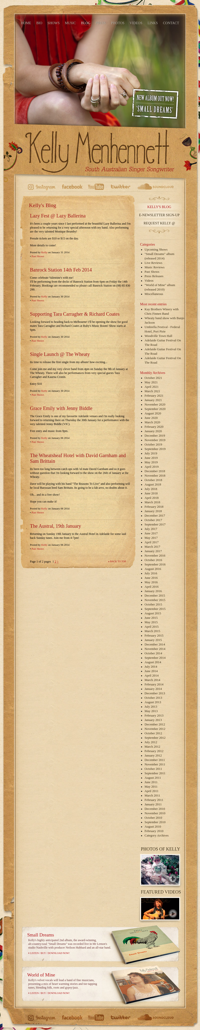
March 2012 (152, 746)
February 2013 (154, 715)
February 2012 (154, 751)
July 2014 (151, 666)
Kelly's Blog (159, 207)
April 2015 (152, 626)
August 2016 (153, 569)
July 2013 (151, 706)
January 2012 (153, 755)
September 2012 (155, 737)
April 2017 (152, 542)
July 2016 (151, 573)
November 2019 (155, 440)
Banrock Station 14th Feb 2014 (61, 269)
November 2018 (155, 475)
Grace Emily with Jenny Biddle (61, 408)
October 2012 (153, 733)
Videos (149, 280)
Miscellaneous (154, 294)
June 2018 (151, 493)
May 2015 (151, 622)
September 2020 (155, 409)
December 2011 (155, 760)
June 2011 (151, 782)
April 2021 (152, 387)
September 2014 (155, 658)
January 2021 (153, 400)
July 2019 (151, 453)
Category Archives (157, 835)
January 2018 (153, 511)
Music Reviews (155, 267)
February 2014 (154, 684)
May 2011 (151, 786)
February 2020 (154, 426)
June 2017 (151, 533)
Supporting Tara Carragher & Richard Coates (75, 314)
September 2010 (155, 822)
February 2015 (154, 635)
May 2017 (151, 538)
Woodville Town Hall (158, 336)
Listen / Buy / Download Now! (50, 953)
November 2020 (155, 404)
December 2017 (155, 515)
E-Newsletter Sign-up (159, 215)
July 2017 (151, 529)
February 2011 (154, 800)
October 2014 (153, 653)
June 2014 (151, 671)
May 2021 (151, 382)
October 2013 (153, 698)
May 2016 (151, 582)
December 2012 (155, 724)
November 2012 (155, 729)
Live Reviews (153, 263)
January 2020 (153, 431)
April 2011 (151, 791)
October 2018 (153, 480)
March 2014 (152, 680)
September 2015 (155, 609)
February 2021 (154, 395)
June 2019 (151, 458)
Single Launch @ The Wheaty (60, 354)
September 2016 (155, 564)
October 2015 (153, 604)
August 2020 (153, 413)
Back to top (118, 561)
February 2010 (154, 831)
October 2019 (153, 444)
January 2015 (153, 640)
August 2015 (153, 613)
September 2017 (155, 524)
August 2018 (153, 484)
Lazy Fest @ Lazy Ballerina (58, 215)
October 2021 (153, 378)
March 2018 (152, 502)
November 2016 (155, 555)
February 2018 (154, 506)
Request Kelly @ (159, 223)
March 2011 (152, 795)
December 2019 (155, 435)
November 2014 (155, 649)
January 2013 (153, 720)
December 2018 (155, 471)
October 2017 (153, 520)
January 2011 (153, 804)
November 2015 (155, 600)
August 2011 (153, 777)
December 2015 (155, 595)
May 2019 (151, 462)
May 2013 (151, 711)
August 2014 (153, 662)
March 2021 (152, 391)
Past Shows (38, 256)
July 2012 (151, 742)
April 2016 (152, 586)
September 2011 (155, 773)
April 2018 (152, 498)
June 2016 (151, 578)
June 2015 (151, 618)
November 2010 (155, 813)
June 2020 (151, 418)
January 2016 (153, 591)
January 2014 (153, 689)
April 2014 (152, 675)
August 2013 (153, 702)
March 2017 (152, 546)
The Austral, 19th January (55, 526)
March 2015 (152, 631)
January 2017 (153, 551)
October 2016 (153, 560)
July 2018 (151, 489)
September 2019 (155, 449)
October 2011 (153, 769)
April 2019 (152, 466)
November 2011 (155, 764)
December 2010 (155, 809)
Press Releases (154, 276)
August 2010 (153, 826)
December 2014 (155, 644)
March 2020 (152, 422)
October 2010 (153, 817)
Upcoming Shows (156, 249)
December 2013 (155, 693)
